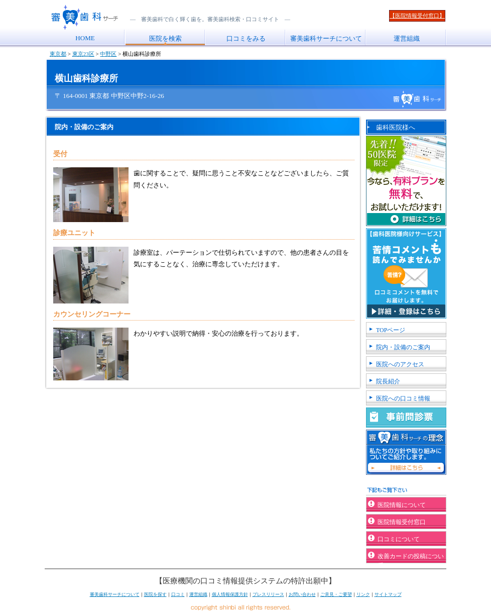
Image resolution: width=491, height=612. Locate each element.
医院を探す (155, 594)
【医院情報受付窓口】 (417, 16)
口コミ (178, 594)
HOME (84, 38)
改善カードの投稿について (411, 558)
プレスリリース (268, 594)
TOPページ (390, 330)
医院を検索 (165, 38)
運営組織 (407, 38)
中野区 (108, 54)
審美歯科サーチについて (326, 38)
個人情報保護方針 (230, 594)
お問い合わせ (302, 594)
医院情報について (402, 504)
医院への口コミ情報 (403, 398)
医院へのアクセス (400, 364)
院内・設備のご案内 (403, 347)
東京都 (58, 54)
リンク (363, 594)
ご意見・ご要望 (336, 594)
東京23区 (83, 54)
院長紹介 (388, 381)
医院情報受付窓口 (402, 522)
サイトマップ (388, 594)
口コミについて (399, 539)
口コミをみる (246, 38)
